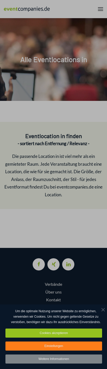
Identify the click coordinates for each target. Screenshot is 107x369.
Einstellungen (53, 346)
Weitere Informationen (54, 359)
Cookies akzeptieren (54, 333)
